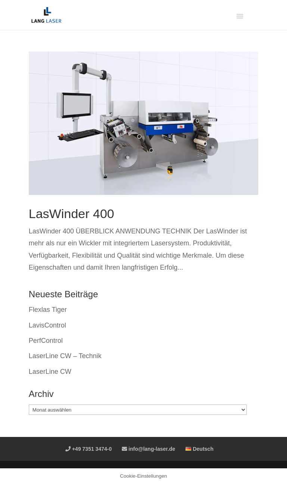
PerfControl (46, 340)
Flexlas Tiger (48, 309)
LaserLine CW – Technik (65, 356)
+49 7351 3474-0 (88, 449)
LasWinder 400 (71, 214)
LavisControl (47, 325)
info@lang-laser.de (148, 449)
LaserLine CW (50, 371)
